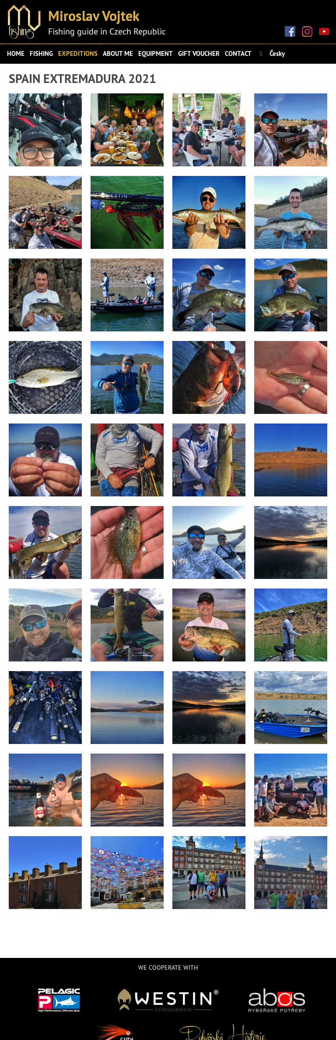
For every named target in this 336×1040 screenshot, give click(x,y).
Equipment (155, 53)
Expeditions (78, 53)
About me (118, 53)
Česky (271, 53)
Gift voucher (199, 53)
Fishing (41, 53)
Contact (238, 53)
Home (15, 53)
